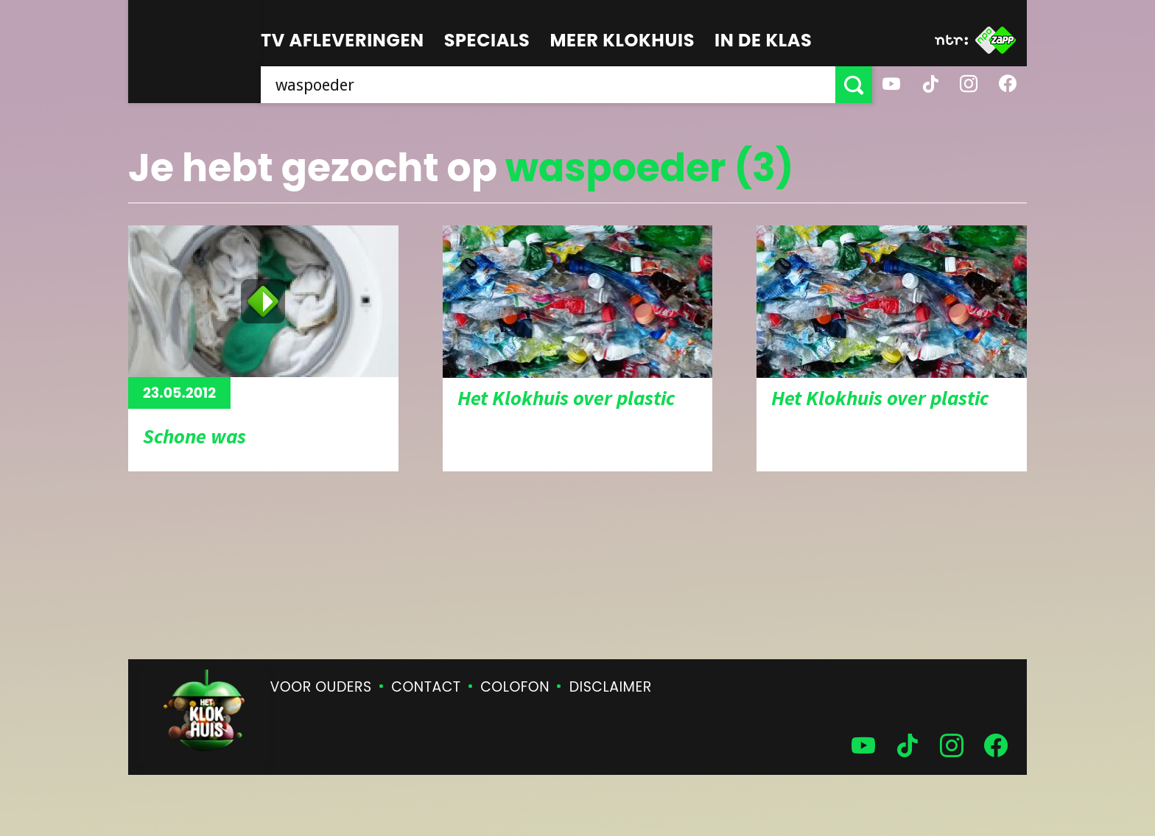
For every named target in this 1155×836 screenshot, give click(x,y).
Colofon (515, 687)
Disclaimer (610, 687)
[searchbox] (548, 84)
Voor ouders (321, 687)
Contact (425, 687)
